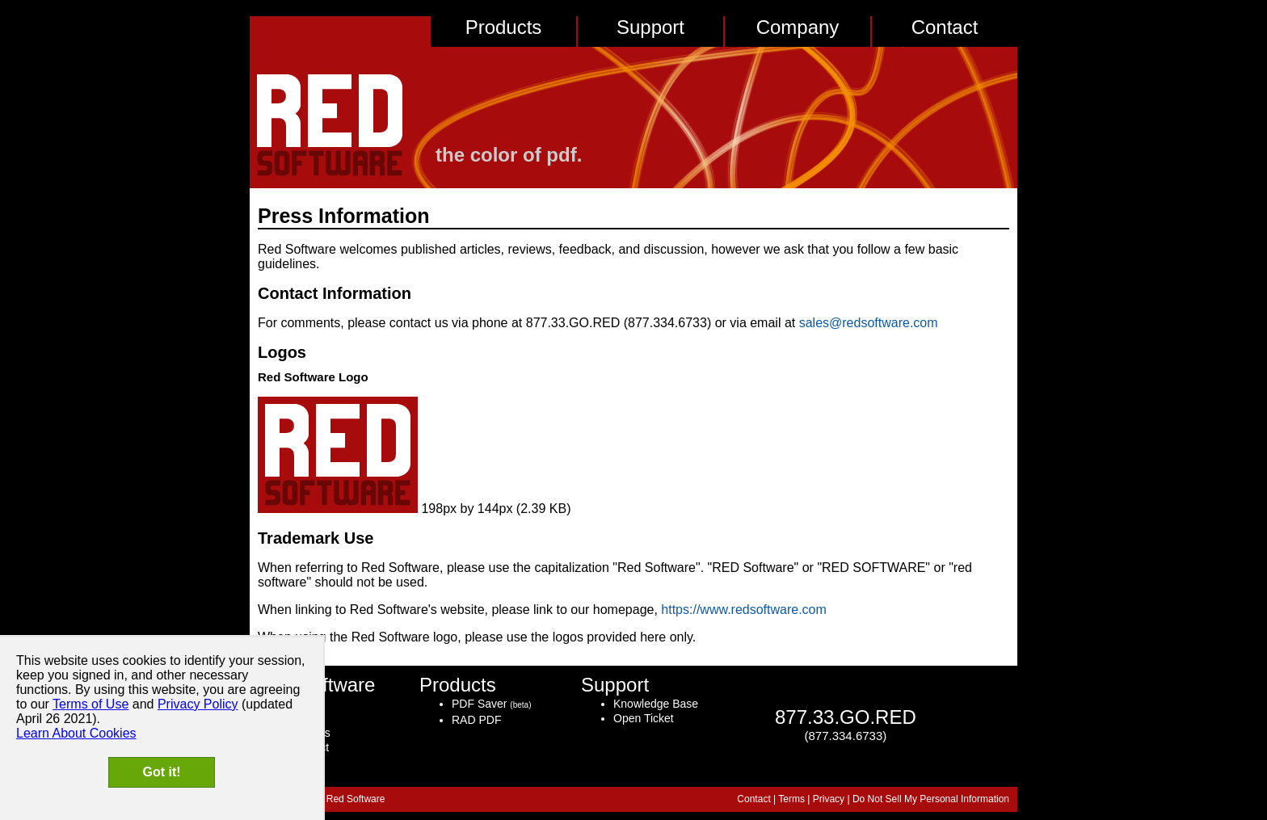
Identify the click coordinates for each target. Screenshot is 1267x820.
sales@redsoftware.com (868, 323)
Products (503, 27)
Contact (945, 27)
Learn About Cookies (76, 733)
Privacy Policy (198, 704)
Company (798, 27)
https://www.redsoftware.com (744, 609)
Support (650, 27)
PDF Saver (479, 703)
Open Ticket (643, 718)
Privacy (828, 799)
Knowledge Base (655, 703)
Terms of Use (90, 704)
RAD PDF (476, 719)
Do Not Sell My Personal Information (930, 799)
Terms (791, 799)
